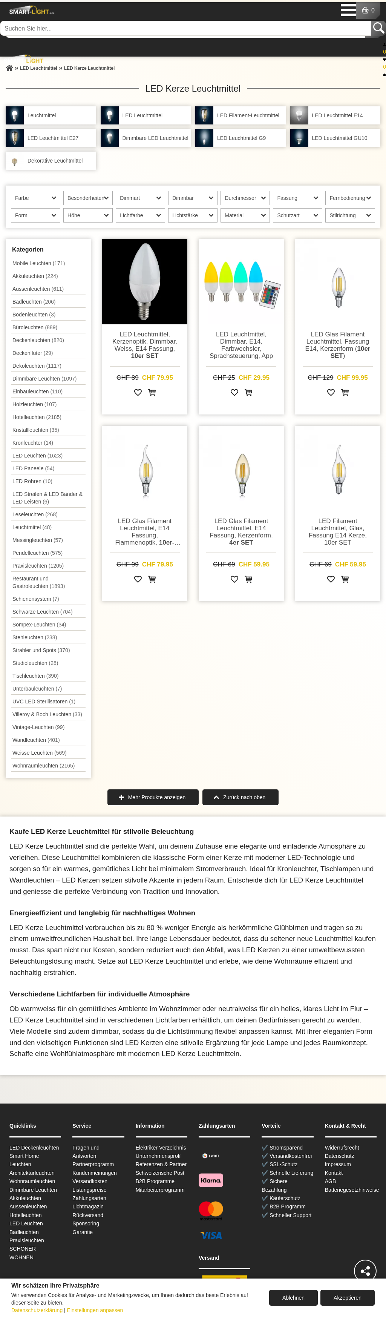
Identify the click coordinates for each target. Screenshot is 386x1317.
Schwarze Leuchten (42, 612)
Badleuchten (33, 302)
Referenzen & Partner (161, 1164)
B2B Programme (155, 1181)
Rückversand (87, 1215)
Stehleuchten (34, 637)
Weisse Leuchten (39, 753)
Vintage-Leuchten (38, 727)
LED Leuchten (37, 456)
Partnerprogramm (93, 1164)
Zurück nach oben (244, 797)
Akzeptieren (347, 1298)
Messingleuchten (37, 540)
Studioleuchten (35, 663)
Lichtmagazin (88, 1206)
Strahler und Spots (41, 650)
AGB (330, 1181)
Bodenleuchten (33, 315)
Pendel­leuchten (37, 553)
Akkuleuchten (35, 276)
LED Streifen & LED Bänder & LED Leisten (47, 498)
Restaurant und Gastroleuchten (38, 582)
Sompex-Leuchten (39, 625)
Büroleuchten (34, 327)
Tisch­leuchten (35, 676)
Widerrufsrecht (342, 1148)
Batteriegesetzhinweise (352, 1190)
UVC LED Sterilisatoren (43, 701)
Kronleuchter (32, 443)
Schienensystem (35, 599)
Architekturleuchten (32, 1173)
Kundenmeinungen (94, 1173)
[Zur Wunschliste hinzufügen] (138, 393)
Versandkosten (89, 1181)
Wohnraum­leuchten (43, 766)
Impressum (338, 1164)
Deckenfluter (32, 353)
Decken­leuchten (38, 340)
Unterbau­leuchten (37, 689)
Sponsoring (85, 1223)
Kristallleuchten (35, 430)
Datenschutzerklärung (37, 1310)
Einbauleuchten (37, 391)
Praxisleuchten (38, 566)
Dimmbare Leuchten (44, 379)
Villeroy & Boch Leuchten (47, 714)
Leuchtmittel (32, 527)
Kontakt (334, 1173)
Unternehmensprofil (159, 1156)
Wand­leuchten (36, 740)
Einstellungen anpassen (95, 1310)
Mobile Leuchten (38, 263)
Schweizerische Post (160, 1173)
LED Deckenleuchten (34, 1148)
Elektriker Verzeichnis (161, 1148)
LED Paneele (33, 468)
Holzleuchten (34, 404)
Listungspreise (89, 1190)
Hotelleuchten (36, 417)
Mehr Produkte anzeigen (157, 797)
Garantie (82, 1232)
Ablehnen (293, 1298)
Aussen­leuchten (38, 289)
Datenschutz (339, 1156)
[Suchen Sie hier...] (186, 28)
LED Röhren (32, 481)
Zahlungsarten (89, 1198)
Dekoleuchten (36, 366)
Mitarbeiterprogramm (160, 1190)
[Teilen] (365, 1271)
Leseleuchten (35, 514)
